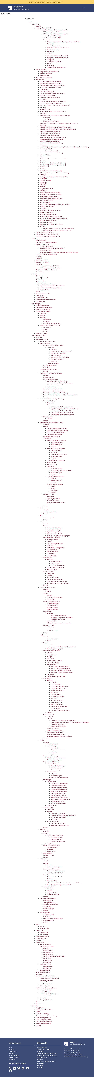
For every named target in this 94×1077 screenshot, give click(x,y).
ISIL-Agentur (47, 906)
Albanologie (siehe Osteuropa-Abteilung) (52, 85)
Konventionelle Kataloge (54, 661)
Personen (54, 361)
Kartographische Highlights (55, 567)
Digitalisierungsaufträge (54, 434)
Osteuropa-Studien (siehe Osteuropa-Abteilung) (54, 173)
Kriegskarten (55, 563)
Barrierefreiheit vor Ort (43, 294)
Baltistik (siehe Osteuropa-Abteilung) (51, 103)
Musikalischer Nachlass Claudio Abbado (63, 720)
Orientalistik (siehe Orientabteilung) (51, 171)
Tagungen (54, 752)
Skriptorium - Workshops (58, 750)
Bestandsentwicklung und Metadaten (51, 373)
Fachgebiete (40, 79)
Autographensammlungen (59, 454)
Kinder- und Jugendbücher (48, 587)
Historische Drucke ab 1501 (55, 476)
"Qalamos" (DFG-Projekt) (58, 813)
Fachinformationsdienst (54, 534)
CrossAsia (43, 313)
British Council (55, 708)
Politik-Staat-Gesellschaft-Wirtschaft (58, 48)
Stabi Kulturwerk (56, 355)
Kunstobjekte (47, 962)
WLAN (38, 292)
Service (34, 238)
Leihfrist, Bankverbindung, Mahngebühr (52, 248)
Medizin (49, 54)
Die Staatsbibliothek (38, 335)
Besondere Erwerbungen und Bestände (59, 885)
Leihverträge (51, 599)
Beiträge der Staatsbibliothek (49, 994)
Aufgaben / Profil (48, 571)
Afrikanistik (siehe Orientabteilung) (50, 81)
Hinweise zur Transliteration (59, 778)
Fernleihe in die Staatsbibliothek (49, 266)
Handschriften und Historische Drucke (51, 422)
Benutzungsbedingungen (55, 597)
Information (47, 319)
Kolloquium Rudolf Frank (51, 121)
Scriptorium (54, 819)
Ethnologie (43, 107)
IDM (41, 508)
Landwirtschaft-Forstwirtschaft (56, 67)
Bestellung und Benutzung (55, 835)
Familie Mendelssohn (57, 690)
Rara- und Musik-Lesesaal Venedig (57, 430)
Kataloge (53, 774)
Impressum (12, 1059)
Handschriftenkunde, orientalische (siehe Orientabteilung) (58, 129)
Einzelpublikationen (46, 1000)
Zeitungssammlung (49, 903)
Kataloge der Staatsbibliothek (45, 28)
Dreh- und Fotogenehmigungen (53, 918)
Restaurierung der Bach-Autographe (62, 407)
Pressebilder (51, 347)
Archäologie (50, 66)
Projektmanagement (49, 365)
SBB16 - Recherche (56, 480)
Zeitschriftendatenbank (50, 904)
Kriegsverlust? (51, 665)
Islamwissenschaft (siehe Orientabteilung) (53, 137)
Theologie (50, 44)
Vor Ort (34, 274)
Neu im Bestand (41, 69)
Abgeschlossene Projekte (58, 726)
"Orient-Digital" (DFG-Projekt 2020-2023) (63, 815)
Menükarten (54, 490)
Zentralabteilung (45, 912)
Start (2, 14)
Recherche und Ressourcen (51, 436)
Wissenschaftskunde (46, 222)
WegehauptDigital (52, 609)
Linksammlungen (52, 607)
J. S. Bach (53, 682)
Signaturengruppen (57, 768)
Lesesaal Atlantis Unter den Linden (50, 288)
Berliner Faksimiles (45, 992)
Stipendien (40, 1051)
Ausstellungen (55, 748)
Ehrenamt (46, 367)
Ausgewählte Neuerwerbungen (49, 72)
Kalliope (49, 657)
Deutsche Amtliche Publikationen (57, 381)
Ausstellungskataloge (46, 996)
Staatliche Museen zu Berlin (72, 1049)
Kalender (42, 998)
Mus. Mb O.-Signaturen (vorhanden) (62, 672)
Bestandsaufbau (52, 569)
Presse (38, 1012)
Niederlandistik (44, 167)
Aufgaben (46, 375)
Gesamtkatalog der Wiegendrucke (61, 470)
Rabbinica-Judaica (56, 46)
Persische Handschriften (58, 795)
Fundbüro (46, 916)
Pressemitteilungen (53, 363)
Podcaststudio (40, 302)
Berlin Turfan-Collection (58, 823)
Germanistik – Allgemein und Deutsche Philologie (55, 115)
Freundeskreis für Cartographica (57, 581)
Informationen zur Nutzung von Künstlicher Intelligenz (60, 395)
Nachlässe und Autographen (56, 448)
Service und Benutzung (50, 756)
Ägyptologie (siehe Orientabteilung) (51, 83)
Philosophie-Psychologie (54, 62)
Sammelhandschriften (57, 696)
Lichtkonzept (47, 958)
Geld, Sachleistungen (46, 980)
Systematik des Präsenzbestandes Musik (63, 647)
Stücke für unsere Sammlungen (49, 978)
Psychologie (43, 183)
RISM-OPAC (50, 659)
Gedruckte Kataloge (53, 663)
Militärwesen (44, 161)
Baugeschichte (47, 950)
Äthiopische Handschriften (59, 789)
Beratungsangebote (42, 260)
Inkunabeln (50, 466)
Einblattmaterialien (53, 603)
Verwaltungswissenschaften (48, 214)
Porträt (53, 486)
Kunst (49, 64)
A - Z (10, 1047)
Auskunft (39, 258)
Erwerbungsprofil (41, 333)
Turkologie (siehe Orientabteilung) (50, 210)
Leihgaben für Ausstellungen (56, 432)
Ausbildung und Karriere (43, 1023)
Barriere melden (14, 1057)
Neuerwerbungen (56, 444)
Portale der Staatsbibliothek (44, 232)
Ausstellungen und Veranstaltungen (47, 1016)
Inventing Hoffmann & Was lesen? (61, 351)
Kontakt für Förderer (46, 984)
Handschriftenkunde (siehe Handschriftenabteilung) (56, 127)
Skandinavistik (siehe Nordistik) (49, 196)
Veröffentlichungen (53, 577)
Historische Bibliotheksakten (56, 460)
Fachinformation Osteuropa (55, 871)
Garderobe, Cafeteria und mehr (45, 300)
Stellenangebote (42, 1047)
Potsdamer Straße (45, 964)
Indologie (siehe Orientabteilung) (50, 133)
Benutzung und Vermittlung (48, 369)
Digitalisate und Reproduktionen (46, 270)
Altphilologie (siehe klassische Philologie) (52, 93)
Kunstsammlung (52, 464)
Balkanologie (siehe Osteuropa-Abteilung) (52, 101)
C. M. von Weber (56, 694)
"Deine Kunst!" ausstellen (44, 1020)
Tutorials (38, 256)
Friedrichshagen (45, 970)
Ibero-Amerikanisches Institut (73, 1055)
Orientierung (40, 280)
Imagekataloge (51, 655)
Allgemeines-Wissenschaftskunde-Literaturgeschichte (63, 42)
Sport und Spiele (45, 202)
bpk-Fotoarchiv (48, 901)
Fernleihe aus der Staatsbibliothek (50, 268)
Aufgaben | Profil (48, 494)
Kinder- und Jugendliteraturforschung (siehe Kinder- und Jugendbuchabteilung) (64, 147)
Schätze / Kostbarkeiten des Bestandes (59, 623)
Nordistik (42, 169)
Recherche (35, 24)
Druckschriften (51, 772)
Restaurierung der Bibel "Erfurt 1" (61, 411)
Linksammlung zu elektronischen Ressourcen (57, 230)
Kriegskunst (50, 52)
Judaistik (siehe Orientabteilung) (49, 141)
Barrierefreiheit (14, 1055)
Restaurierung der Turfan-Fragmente (62, 413)
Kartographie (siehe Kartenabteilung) (51, 143)
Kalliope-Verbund (48, 908)
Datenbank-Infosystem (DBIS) (56, 676)
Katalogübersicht (52, 540)
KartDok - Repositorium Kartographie (58, 536)
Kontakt (45, 331)
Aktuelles (53, 349)
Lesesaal (49, 595)
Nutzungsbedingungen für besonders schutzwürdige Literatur (59, 252)
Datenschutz (13, 1051)
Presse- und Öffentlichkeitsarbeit (53, 345)
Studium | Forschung (42, 262)
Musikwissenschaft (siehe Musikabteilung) (53, 163)
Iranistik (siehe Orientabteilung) (49, 135)
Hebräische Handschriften (59, 791)
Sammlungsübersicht (42, 305)
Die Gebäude (40, 942)
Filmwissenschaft (45, 109)
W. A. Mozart (54, 692)
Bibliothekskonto (41, 240)
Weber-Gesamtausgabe (54, 730)
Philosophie (43, 179)
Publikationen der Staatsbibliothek (46, 988)
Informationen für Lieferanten (52, 389)
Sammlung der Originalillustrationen (62, 617)
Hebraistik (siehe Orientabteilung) (50, 131)
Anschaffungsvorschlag (43, 272)
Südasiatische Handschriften (59, 797)
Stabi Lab (39, 1002)
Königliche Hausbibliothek (59, 706)
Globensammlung (56, 561)
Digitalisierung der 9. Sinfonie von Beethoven (65, 409)
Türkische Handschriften (58, 803)
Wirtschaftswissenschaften (48, 220)
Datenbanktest (44, 75)
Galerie (49, 119)
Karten (42, 522)
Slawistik (42, 317)
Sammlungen (36, 304)
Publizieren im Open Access (51, 323)
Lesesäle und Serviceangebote (45, 284)
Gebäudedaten (48, 952)
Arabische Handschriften (58, 786)
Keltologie (43, 145)
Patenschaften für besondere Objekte (62, 415)
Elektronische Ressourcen (44, 77)
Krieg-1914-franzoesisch (54, 36)
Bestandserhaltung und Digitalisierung (52, 399)
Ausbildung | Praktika (43, 1049)
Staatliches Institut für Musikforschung (76, 1057)
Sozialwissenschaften (46, 200)
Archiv (49, 591)
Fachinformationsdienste (43, 311)
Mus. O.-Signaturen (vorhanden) (60, 668)
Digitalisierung (47, 417)
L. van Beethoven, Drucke (58, 688)
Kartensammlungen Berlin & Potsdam (58, 583)
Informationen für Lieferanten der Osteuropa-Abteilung (64, 883)
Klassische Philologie (46, 149)
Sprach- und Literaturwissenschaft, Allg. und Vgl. (55, 204)
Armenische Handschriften (59, 788)
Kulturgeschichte (45, 155)
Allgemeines (43, 89)
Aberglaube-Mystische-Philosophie (57, 58)
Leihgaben (39, 974)
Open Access (40, 1004)
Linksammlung (51, 555)
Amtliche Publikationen (50, 379)
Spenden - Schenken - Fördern (45, 976)
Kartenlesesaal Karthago (54, 528)
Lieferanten (40, 1063)
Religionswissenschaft (46, 189)
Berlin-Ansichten (52, 549)
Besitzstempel (44, 932)
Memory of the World (57, 359)
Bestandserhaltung (49, 401)
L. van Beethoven (56, 684)
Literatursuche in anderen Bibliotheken (48, 236)
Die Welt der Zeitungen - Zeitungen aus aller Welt (58, 228)
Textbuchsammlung (57, 704)
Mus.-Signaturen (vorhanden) (60, 666)
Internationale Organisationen (56, 385)
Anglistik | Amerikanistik (47, 95)
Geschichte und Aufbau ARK (52, 38)
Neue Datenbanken (46, 73)
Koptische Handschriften (58, 793)
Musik (41, 635)
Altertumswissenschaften (47, 91)
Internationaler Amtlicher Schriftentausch (60, 383)
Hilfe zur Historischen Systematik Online (55, 34)
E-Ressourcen (51, 553)
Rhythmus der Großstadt (58, 353)
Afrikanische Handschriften (59, 783)
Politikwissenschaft (45, 181)
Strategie (42, 926)
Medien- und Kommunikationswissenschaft (53, 159)
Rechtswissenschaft (53, 50)
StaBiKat (49, 653)
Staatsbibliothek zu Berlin (72, 1051)
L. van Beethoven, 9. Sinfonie (59, 686)
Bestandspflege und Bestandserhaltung (59, 736)
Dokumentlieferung (57, 837)
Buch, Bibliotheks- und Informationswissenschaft (55, 105)
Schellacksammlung (57, 700)
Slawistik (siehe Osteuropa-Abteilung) (51, 198)
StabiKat (38, 26)
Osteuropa (43, 859)
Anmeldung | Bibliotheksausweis (46, 242)
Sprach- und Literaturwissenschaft (50, 87)
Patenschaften (44, 982)
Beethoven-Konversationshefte (60, 710)
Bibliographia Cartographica (55, 548)
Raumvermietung (48, 920)
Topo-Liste (50, 545)
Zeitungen (43, 226)
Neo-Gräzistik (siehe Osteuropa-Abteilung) (53, 165)
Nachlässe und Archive (43, 310)
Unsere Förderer (45, 986)
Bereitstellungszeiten (46, 246)
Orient (42, 740)
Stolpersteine (44, 934)
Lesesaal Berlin (44, 290)
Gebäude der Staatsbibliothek (60, 357)
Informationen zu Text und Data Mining (55, 393)
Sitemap (11, 1053)
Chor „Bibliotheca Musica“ (44, 1021)
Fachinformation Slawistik (55, 873)
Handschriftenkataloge (58, 766)
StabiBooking (40, 296)
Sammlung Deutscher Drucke (56, 502)
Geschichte (43, 125)
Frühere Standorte (45, 944)
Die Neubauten (48, 954)
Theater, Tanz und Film (47, 206)
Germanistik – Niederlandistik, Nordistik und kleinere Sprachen (59, 123)
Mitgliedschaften (52, 893)
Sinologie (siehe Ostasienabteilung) (50, 194)
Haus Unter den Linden (47, 946)
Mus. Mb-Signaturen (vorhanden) (61, 670)
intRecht (42, 187)
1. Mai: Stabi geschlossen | (45, 2)
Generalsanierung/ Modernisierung (54, 956)
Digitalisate (50, 674)
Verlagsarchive (51, 462)
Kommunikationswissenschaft (49, 151)
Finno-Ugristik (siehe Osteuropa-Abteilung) (53, 111)
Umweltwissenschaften (47, 212)
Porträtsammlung (56, 702)
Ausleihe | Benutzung (42, 244)
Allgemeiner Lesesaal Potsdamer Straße (52, 286)
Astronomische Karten (57, 565)
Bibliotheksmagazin (46, 990)
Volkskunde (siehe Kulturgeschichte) (51, 216)
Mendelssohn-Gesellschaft (55, 732)
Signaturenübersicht (57, 442)
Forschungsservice (45, 250)
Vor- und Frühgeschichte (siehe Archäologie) (53, 218)
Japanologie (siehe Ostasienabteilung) (51, 139)
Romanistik (43, 190)
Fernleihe (39, 264)
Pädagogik (50, 60)
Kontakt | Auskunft (42, 278)
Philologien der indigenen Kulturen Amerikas (53, 177)
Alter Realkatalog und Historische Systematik (53, 30)
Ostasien (42, 829)
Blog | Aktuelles (41, 1008)
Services (45, 427)
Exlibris (53, 488)
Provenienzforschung (53, 498)
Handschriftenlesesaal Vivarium (57, 428)
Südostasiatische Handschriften (60, 799)
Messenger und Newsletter (44, 1010)
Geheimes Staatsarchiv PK (72, 1053)
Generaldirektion (45, 343)
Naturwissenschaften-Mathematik (57, 56)
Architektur (43, 99)
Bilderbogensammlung (58, 619)
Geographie (43, 113)
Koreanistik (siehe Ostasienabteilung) (51, 153)
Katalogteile (47, 40)
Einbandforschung (52, 500)
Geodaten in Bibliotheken (55, 579)
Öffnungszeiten (41, 282)
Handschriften (51, 764)
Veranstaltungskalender (43, 1018)
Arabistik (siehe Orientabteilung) (50, 97)
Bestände (54, 478)
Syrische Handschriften (58, 801)
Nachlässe (54, 452)
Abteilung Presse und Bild (48, 899)
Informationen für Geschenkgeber (54, 391)
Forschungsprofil (41, 938)
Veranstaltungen (52, 746)
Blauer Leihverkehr (56, 839)
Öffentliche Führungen (43, 972)
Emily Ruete (47, 117)
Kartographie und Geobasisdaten (50, 325)
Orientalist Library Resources (59, 825)
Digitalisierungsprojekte (58, 817)
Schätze (49, 712)
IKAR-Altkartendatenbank (55, 544)
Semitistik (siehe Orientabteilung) (50, 192)
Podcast (38, 1026)
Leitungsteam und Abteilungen (45, 341)
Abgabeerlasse (51, 387)
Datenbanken (51, 851)
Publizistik (43, 184)
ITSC (41, 516)
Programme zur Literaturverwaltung (47, 234)
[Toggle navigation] (83, 8)
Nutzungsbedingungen (54, 530)
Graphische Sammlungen (55, 484)
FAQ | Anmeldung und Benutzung (46, 254)
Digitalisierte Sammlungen (44, 307)
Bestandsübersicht (56, 450)
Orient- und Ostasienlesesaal (56, 758)
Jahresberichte (44, 928)
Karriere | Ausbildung (50, 512)
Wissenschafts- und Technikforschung (51, 224)
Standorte (39, 276)
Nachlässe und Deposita (58, 615)
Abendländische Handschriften (56, 440)
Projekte (49, 405)
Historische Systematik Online (52, 32)
